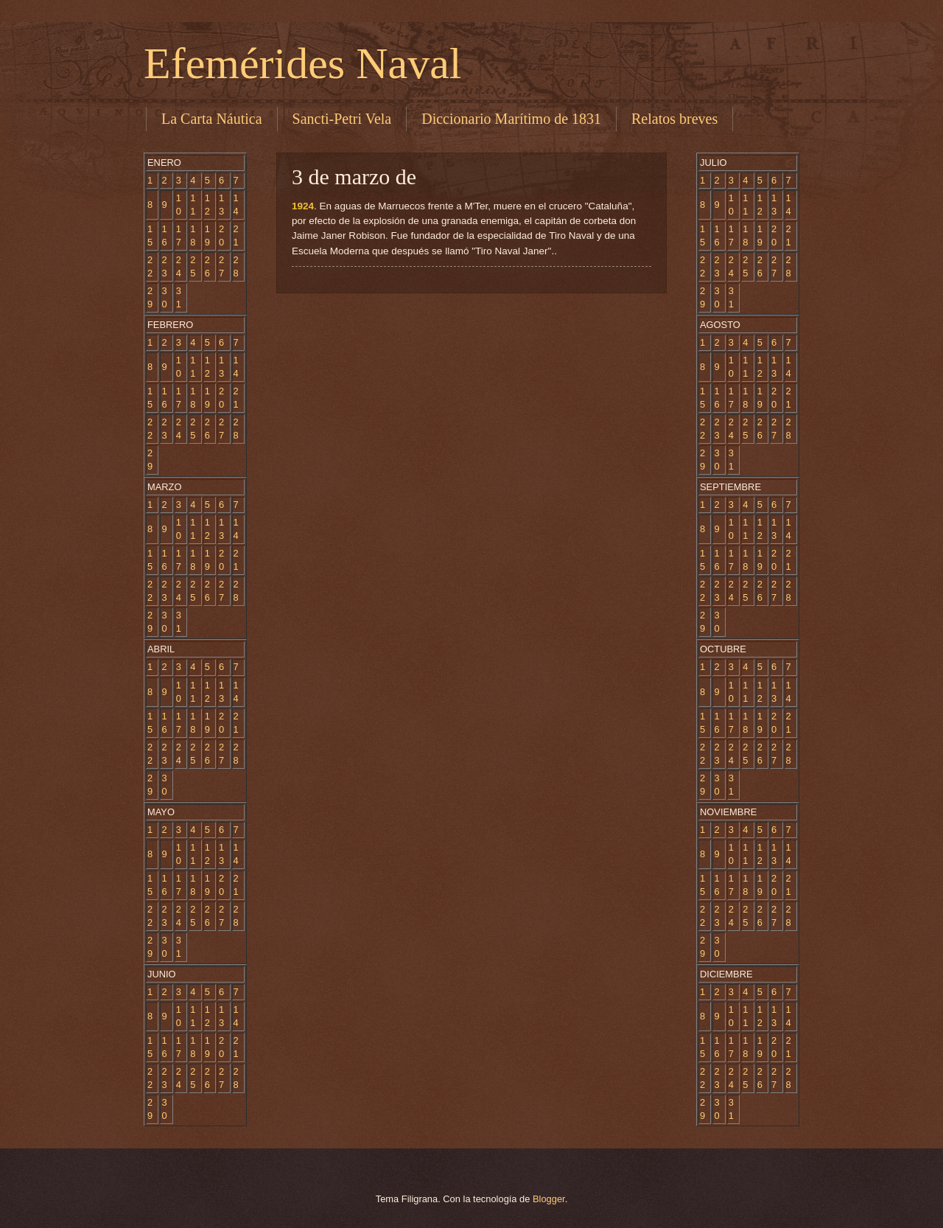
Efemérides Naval (302, 63)
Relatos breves (674, 119)
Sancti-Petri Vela (342, 119)
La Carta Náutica (211, 119)
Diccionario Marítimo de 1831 (511, 119)
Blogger (549, 1198)
